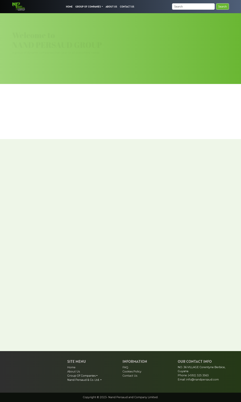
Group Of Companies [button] (81, 375)
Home (71, 367)
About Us (73, 371)
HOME (69, 6)
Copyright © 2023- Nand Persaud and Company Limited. (120, 397)
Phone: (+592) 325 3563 (193, 375)
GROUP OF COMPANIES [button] (88, 6)
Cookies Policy (132, 371)
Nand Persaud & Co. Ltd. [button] (83, 379)
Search (222, 6)
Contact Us (130, 375)
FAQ (125, 367)
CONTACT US (127, 6)
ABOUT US (111, 6)
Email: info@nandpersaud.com (198, 379)
